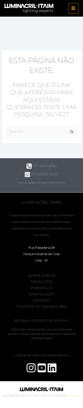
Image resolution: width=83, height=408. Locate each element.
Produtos (41, 282)
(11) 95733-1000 (41, 174)
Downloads (41, 294)
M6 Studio (75, 395)
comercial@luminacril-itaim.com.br (41, 182)
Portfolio (42, 288)
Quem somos (41, 275)
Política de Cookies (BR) (41, 307)
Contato (41, 300)
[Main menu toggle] (73, 8)
